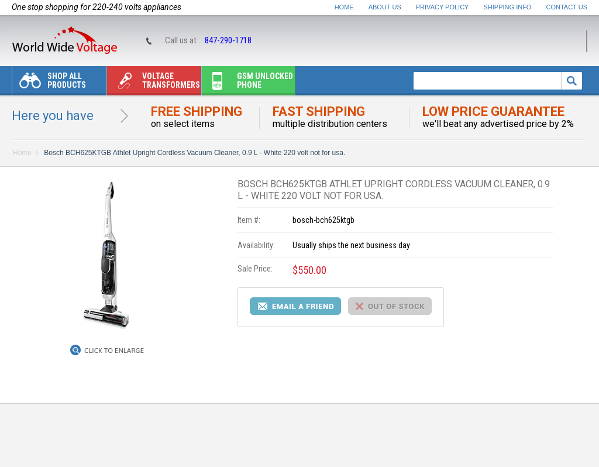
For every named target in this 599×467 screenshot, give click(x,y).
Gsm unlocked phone (247, 83)
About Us (385, 7)
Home (344, 7)
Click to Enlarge (114, 350)
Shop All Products (49, 83)
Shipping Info (508, 7)
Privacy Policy (442, 7)
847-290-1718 (228, 40)
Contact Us (567, 7)
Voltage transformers (153, 83)
